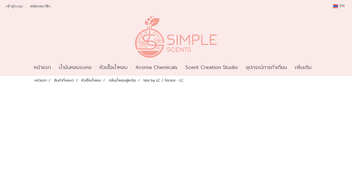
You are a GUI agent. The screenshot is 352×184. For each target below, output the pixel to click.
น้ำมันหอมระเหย (75, 67)
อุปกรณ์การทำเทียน (266, 67)
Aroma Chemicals (156, 67)
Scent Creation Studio (211, 67)
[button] (320, 67)
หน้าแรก (42, 67)
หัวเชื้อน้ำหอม (113, 67)
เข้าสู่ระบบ (14, 6)
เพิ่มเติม (303, 67)
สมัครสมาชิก (40, 6)
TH (338, 6)
